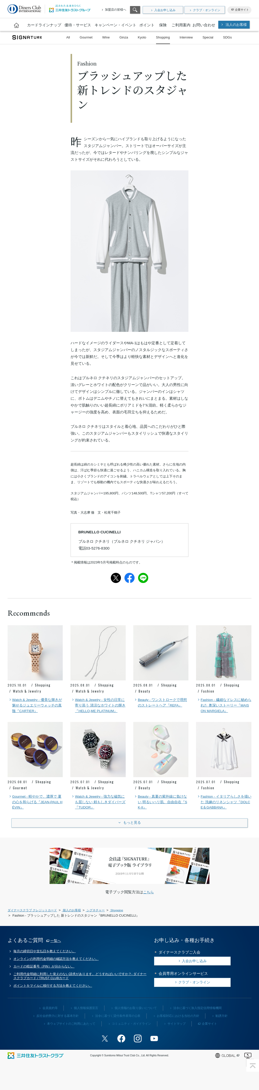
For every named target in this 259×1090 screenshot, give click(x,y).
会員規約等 (49, 1020)
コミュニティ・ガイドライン (131, 1036)
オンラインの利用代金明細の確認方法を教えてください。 (56, 969)
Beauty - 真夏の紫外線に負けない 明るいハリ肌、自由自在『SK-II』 (160, 810)
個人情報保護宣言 (86, 1020)
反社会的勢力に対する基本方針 (57, 1028)
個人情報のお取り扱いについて (135, 1020)
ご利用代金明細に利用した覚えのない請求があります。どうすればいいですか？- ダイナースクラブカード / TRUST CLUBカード (80, 987)
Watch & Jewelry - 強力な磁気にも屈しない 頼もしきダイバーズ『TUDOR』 (96, 810)
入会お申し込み (165, 10)
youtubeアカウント (152, 1050)
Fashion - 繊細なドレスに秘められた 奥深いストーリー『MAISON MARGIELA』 (222, 705)
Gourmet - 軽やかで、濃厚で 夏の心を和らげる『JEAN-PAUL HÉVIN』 (35, 810)
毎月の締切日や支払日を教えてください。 (45, 961)
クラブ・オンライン (206, 10)
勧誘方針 (222, 1028)
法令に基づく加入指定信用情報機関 (197, 1020)
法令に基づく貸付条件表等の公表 (118, 1028)
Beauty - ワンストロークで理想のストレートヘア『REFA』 (160, 705)
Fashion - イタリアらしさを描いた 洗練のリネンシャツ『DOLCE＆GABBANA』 (222, 810)
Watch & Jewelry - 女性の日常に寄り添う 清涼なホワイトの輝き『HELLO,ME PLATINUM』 (97, 708)
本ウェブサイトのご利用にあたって (71, 1036)
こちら (148, 902)
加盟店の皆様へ (115, 9)
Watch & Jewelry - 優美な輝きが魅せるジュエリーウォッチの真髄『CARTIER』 (35, 705)
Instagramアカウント (137, 1050)
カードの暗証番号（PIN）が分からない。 (44, 977)
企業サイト (242, 9)
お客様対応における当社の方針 (178, 1028)
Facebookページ (122, 1050)
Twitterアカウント (107, 1050)
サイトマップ (176, 1036)
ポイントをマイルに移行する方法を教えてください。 (53, 998)
